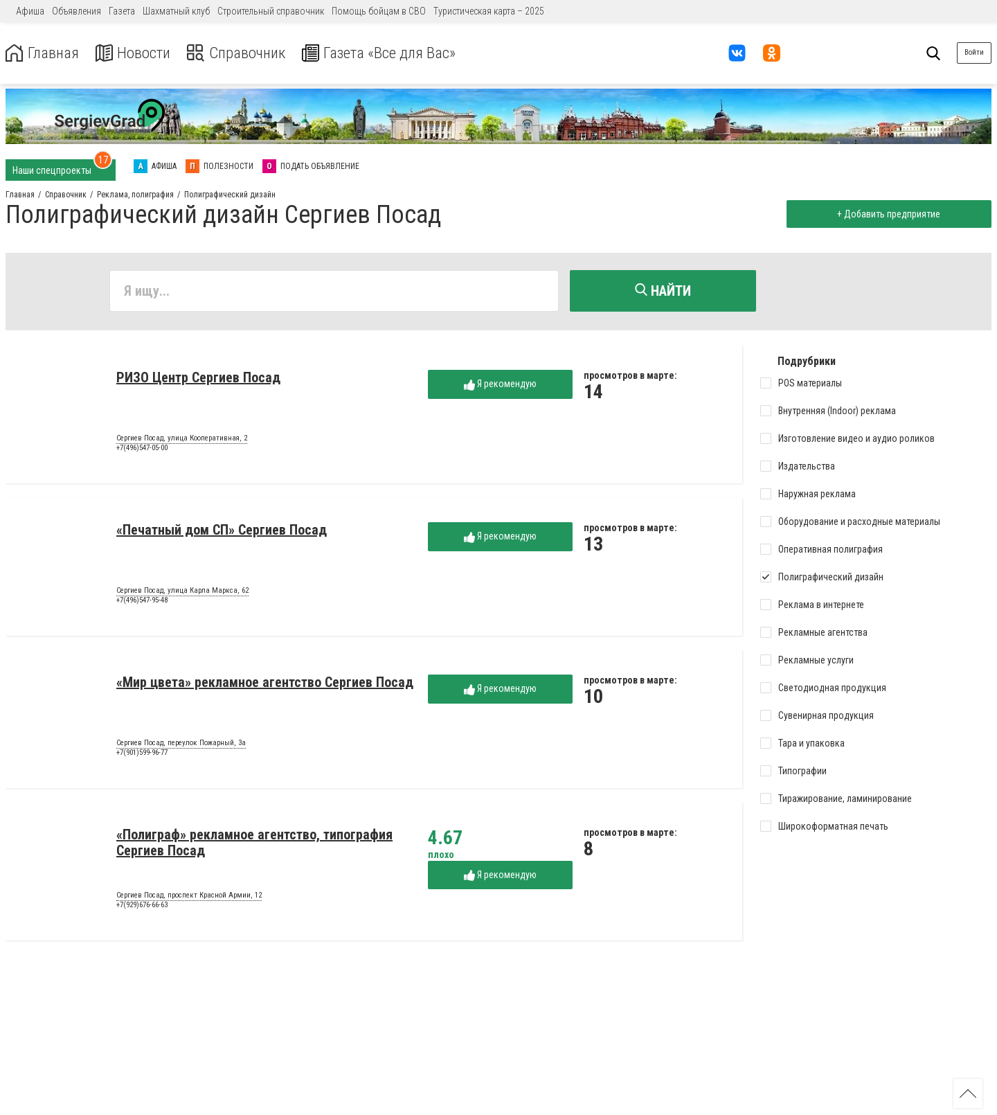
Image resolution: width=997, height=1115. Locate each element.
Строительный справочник (270, 11)
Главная (44, 53)
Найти (663, 291)
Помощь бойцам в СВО (379, 11)
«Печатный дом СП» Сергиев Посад (221, 531)
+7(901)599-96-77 (142, 753)
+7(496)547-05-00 (142, 449)
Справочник (244, 53)
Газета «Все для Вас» (394, 53)
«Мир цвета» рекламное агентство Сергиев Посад (264, 683)
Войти (974, 52)
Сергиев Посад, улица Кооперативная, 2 (181, 440)
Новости (137, 53)
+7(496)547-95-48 (142, 601)
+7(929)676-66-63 (142, 906)
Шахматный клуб (176, 11)
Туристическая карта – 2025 (488, 11)
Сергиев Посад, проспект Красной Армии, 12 (189, 897)
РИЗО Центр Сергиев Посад (198, 379)
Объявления (76, 11)
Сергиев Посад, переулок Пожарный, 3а (181, 744)
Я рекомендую (500, 385)
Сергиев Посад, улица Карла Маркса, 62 (182, 592)
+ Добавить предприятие (888, 214)
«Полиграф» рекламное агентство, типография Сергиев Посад (254, 844)
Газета (122, 11)
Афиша (30, 11)
